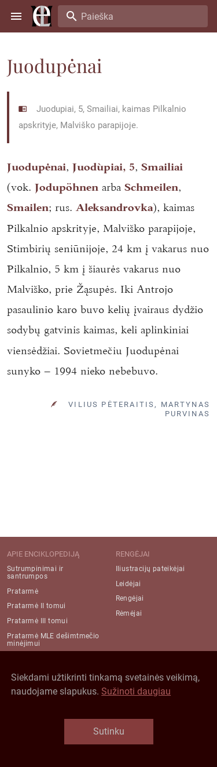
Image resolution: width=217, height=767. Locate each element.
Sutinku (108, 731)
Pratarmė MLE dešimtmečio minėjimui (53, 640)
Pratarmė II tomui (36, 606)
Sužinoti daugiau (136, 691)
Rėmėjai (129, 613)
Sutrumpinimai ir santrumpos (35, 572)
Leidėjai (128, 584)
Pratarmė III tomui (37, 621)
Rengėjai (130, 598)
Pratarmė (22, 591)
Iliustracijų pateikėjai (150, 569)
